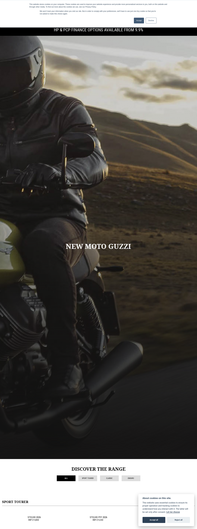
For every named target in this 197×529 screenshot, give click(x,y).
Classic (109, 478)
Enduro (131, 478)
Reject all (178, 520)
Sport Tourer (88, 478)
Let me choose (173, 512)
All (66, 478)
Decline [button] (151, 21)
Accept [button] (139, 21)
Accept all (154, 520)
